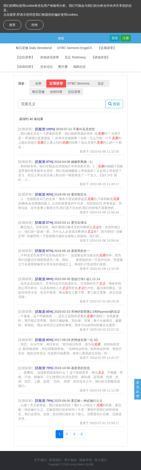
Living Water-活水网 (81, 464)
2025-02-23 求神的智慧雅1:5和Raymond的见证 (87, 311)
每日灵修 (38, 92)
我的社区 (79, 66)
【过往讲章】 (25, 57)
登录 (115, 38)
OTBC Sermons (78, 83)
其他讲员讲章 (49, 57)
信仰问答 (56, 92)
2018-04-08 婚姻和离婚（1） (74, 162)
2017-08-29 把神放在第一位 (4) (76, 340)
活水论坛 (46, 66)
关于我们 (40, 460)
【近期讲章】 (107, 48)
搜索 (61, 38)
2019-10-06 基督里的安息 (72, 368)
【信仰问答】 (25, 66)
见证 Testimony (75, 57)
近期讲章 (56, 83)
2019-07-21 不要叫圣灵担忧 (75, 129)
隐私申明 (85, 460)
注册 (126, 38)
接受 (12, 25)
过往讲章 (74, 92)
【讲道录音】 (100, 57)
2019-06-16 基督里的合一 (72, 251)
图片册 (63, 66)
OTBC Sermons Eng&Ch (74, 48)
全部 (38, 83)
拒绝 (34, 25)
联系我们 (55, 460)
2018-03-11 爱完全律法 (70, 222)
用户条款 (70, 460)
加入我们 (100, 460)
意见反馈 (137, 389)
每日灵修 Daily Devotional (34, 48)
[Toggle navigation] (13, 38)
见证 (101, 83)
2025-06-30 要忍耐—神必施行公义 (78, 400)
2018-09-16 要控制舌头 (70, 194)
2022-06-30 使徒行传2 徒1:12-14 (77, 279)
